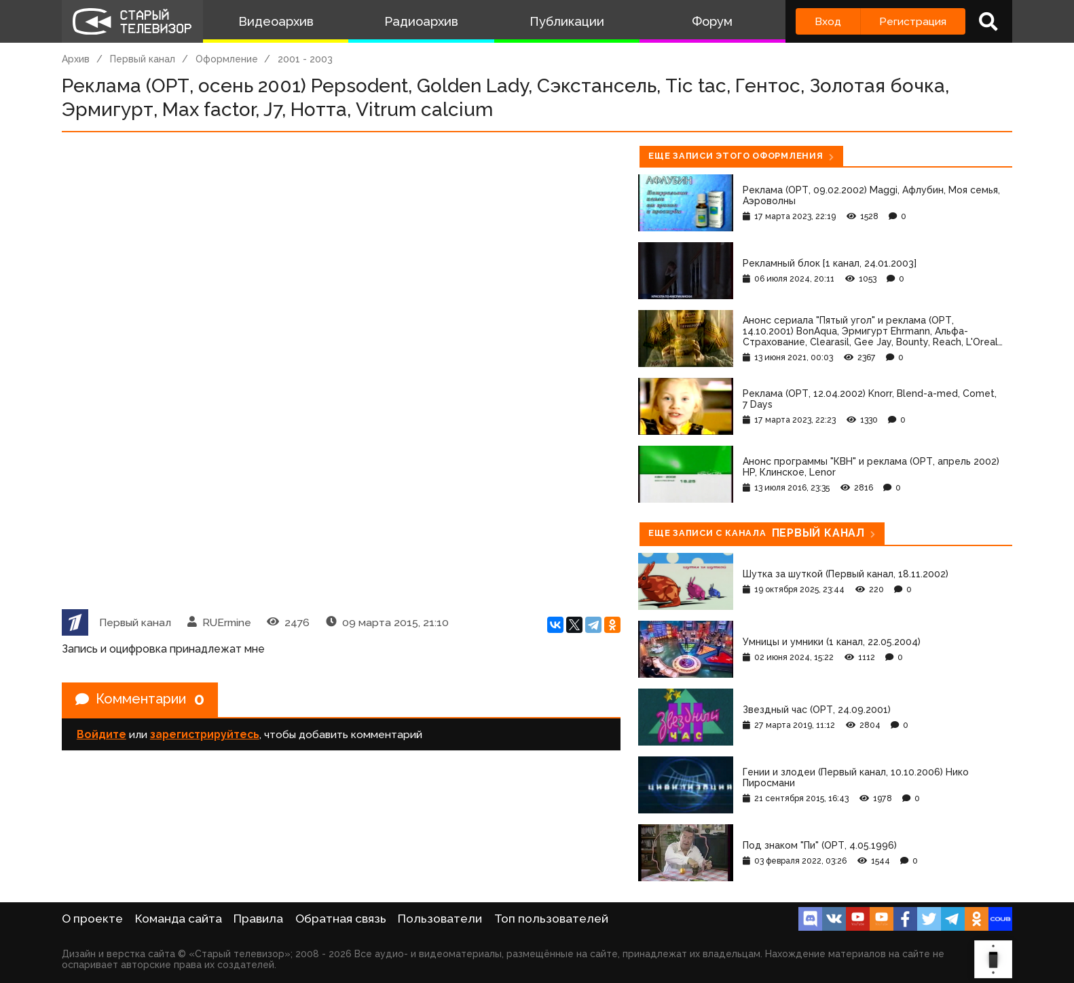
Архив (76, 59)
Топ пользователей (551, 918)
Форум (712, 21)
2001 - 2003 (305, 59)
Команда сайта (178, 918)
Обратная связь (340, 918)
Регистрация (912, 21)
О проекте (92, 918)
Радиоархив (421, 21)
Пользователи (440, 918)
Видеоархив (276, 21)
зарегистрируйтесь (204, 734)
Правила (258, 918)
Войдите (101, 734)
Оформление (227, 59)
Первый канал (142, 59)
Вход (828, 21)
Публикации (567, 21)
